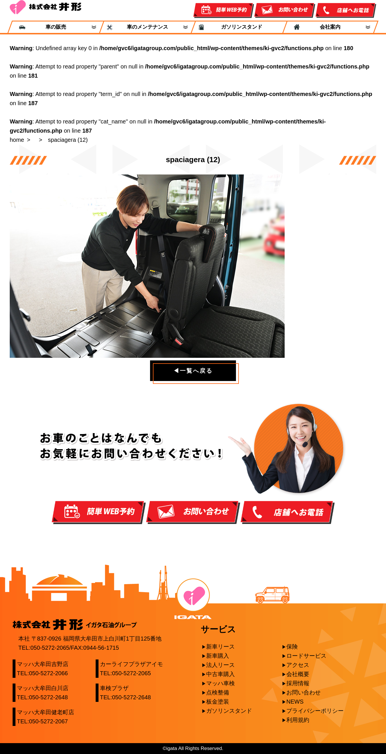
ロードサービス (306, 656)
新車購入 (217, 656)
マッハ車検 (220, 683)
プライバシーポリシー (315, 711)
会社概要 (297, 674)
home (17, 140)
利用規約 (297, 720)
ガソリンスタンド (239, 27)
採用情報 (297, 683)
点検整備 (217, 692)
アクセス (297, 665)
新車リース (220, 646)
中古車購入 (220, 674)
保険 (292, 646)
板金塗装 (217, 701)
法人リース (220, 665)
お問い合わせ (303, 692)
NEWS (295, 701)
